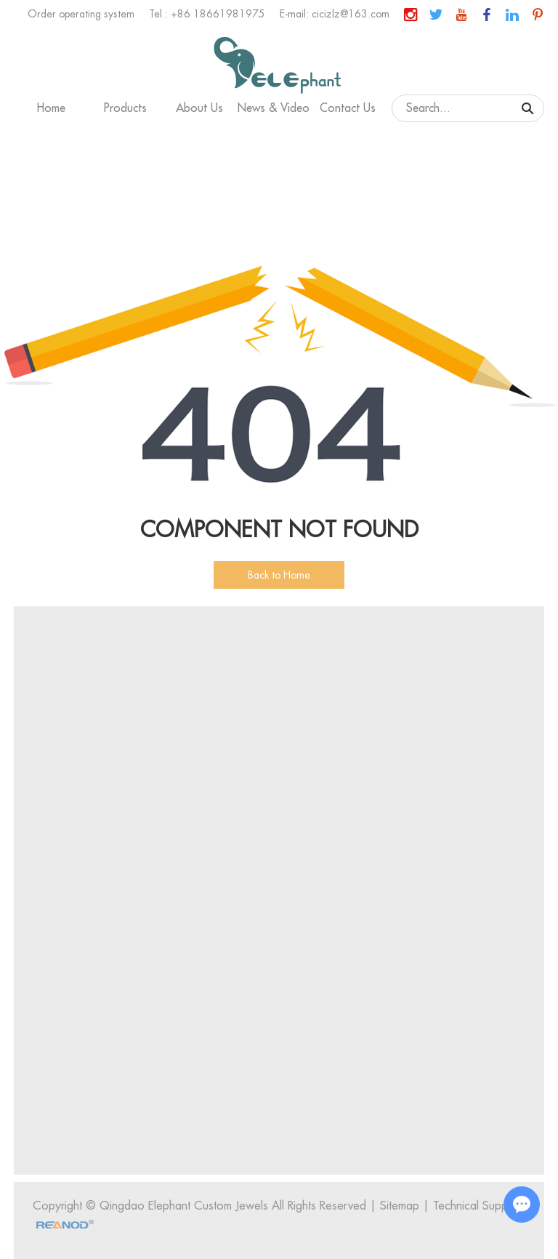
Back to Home (279, 575)
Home (51, 108)
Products (125, 108)
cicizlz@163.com (350, 14)
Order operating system (81, 14)
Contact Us (348, 108)
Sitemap (401, 1206)
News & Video (274, 108)
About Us (199, 108)
